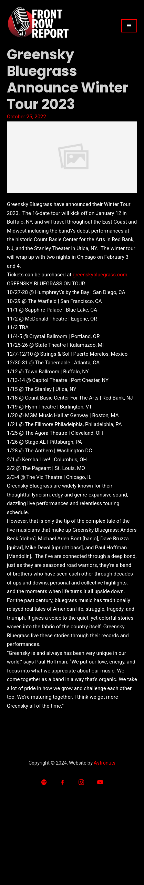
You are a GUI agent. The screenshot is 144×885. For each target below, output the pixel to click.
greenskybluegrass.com (100, 275)
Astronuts (104, 763)
